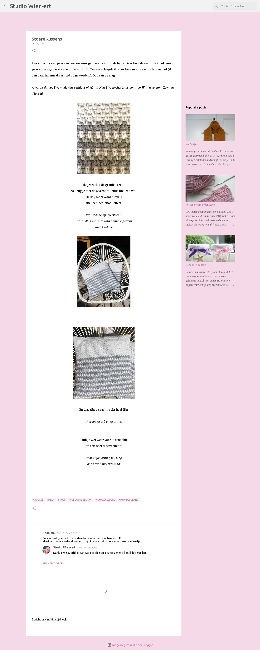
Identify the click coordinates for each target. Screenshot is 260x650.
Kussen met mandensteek (200, 204)
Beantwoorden (53, 563)
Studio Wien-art (30, 6)
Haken (50, 500)
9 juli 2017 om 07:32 (66, 533)
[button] (34, 50)
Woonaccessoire (105, 500)
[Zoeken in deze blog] (238, 6)
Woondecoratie (128, 500)
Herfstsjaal (192, 144)
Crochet (38, 500)
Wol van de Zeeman (80, 500)
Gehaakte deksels (196, 265)
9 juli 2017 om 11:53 (87, 547)
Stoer (61, 500)
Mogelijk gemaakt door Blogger (130, 645)
